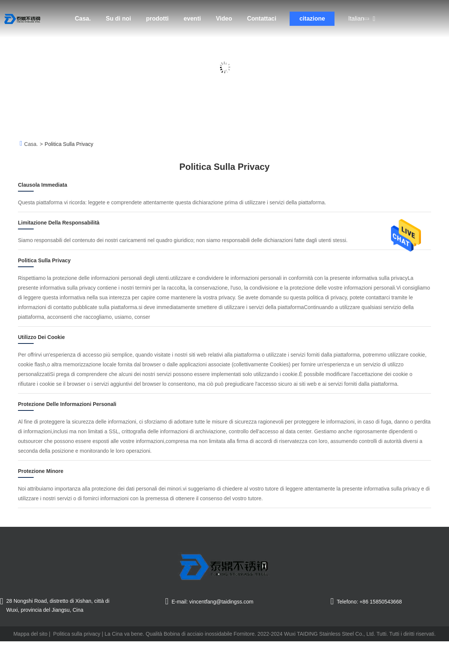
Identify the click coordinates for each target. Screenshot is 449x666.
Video (224, 18)
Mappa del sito (30, 634)
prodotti (157, 18)
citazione (312, 18)
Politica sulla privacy (76, 634)
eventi (192, 18)
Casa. (83, 18)
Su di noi (118, 18)
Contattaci (261, 18)
